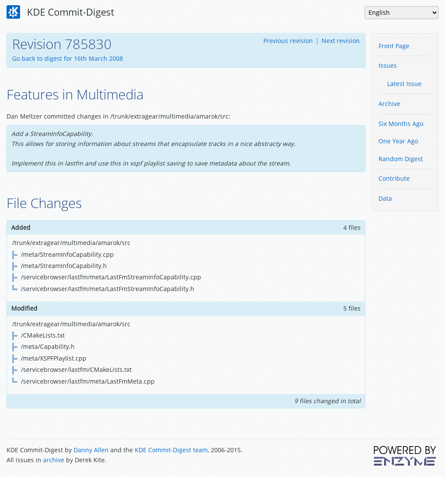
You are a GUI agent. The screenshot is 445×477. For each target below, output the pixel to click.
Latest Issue (404, 84)
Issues (388, 65)
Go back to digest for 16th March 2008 (67, 58)
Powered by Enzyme (405, 455)
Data (385, 198)
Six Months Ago (401, 123)
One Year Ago (398, 141)
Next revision (341, 40)
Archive (389, 103)
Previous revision (288, 40)
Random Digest (401, 159)
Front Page (394, 46)
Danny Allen (91, 450)
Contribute (394, 178)
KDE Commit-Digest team (171, 450)
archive (53, 460)
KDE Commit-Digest (60, 12)
